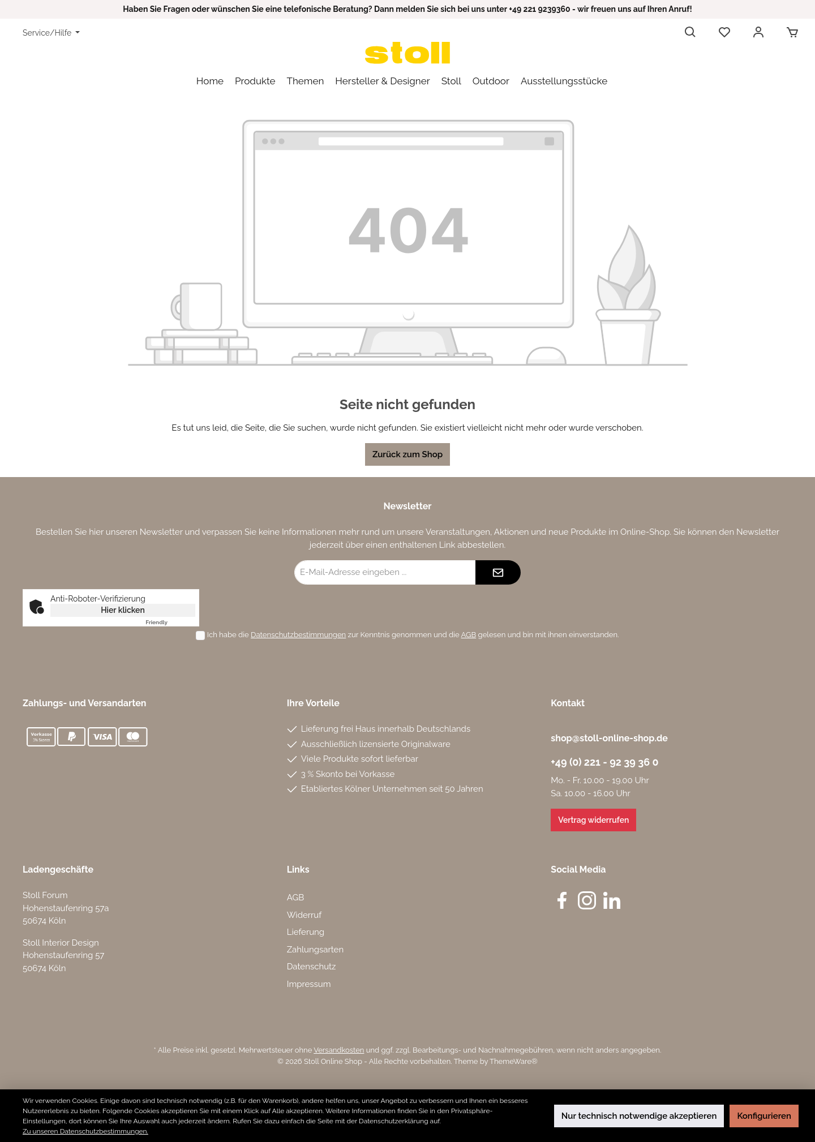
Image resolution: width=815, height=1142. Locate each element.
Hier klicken (123, 610)
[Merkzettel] (724, 33)
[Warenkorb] (789, 33)
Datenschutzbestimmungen (298, 634)
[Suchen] (690, 33)
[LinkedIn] (611, 900)
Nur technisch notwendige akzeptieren (639, 1116)
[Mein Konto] (758, 33)
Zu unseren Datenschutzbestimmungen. (85, 1131)
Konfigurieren (764, 1116)
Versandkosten (339, 1050)
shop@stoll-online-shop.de (609, 738)
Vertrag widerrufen (593, 820)
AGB (469, 634)
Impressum (309, 984)
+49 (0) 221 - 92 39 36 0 (604, 762)
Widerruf (304, 915)
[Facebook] (562, 900)
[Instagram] (587, 900)
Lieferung (305, 932)
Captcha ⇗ (170, 622)
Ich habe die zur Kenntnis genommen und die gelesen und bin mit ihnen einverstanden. (413, 634)
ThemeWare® (514, 1061)
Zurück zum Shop (407, 454)
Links (298, 869)
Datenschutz (311, 966)
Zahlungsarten (315, 949)
